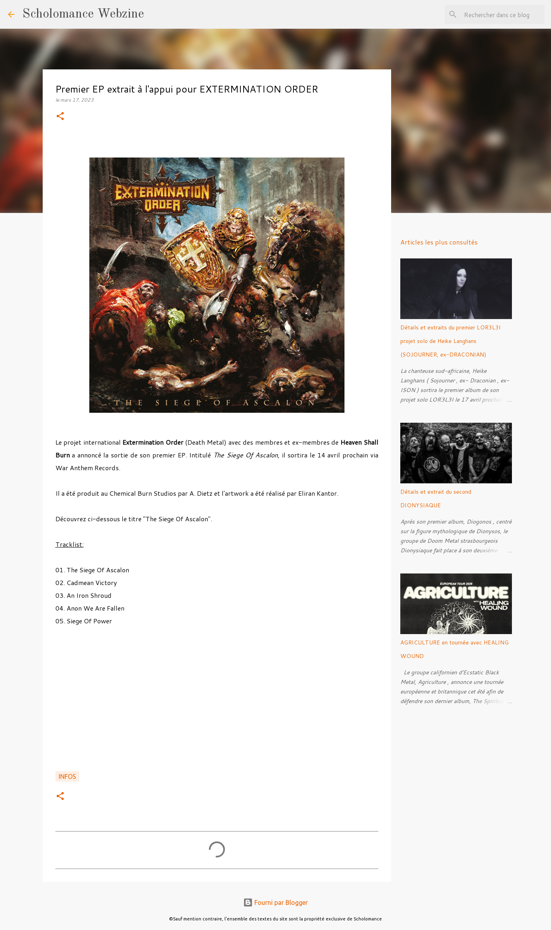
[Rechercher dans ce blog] (503, 14)
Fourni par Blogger (275, 902)
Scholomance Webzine (83, 14)
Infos (67, 776)
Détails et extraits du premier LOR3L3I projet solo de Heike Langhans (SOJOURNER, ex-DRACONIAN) (450, 341)
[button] (60, 116)
